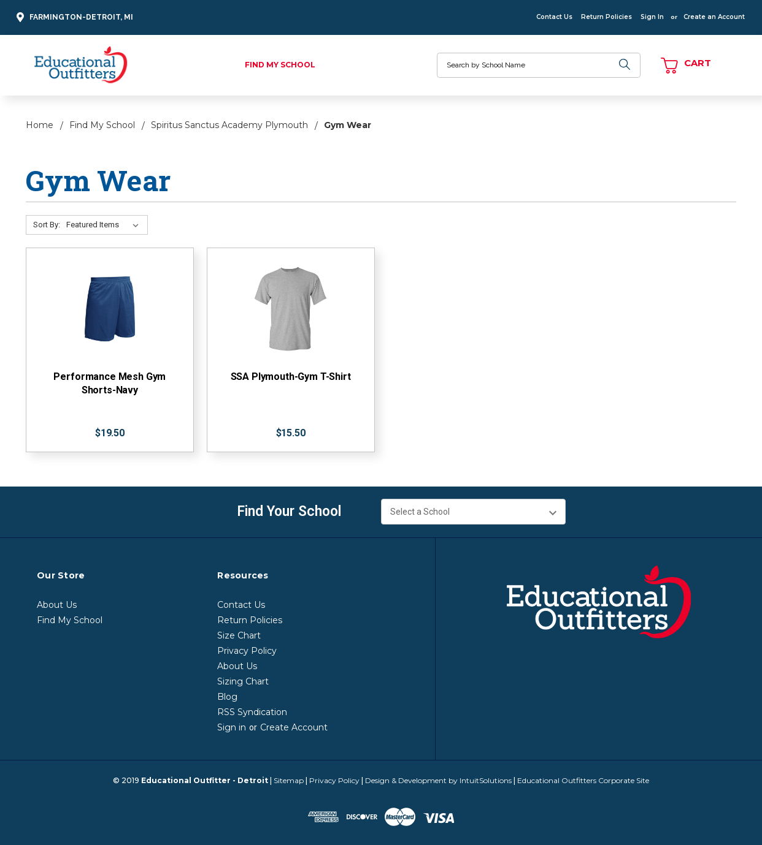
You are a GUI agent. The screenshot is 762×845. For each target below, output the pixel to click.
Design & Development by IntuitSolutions (438, 780)
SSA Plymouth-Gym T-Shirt (291, 376)
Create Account (294, 727)
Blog (227, 696)
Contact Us (554, 17)
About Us (57, 604)
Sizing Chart (243, 681)
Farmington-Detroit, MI (73, 17)
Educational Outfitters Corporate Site (583, 780)
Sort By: (46, 224)
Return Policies (606, 17)
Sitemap (289, 780)
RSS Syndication (252, 712)
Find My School (280, 64)
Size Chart (239, 635)
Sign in (231, 727)
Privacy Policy (247, 650)
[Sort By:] (104, 225)
